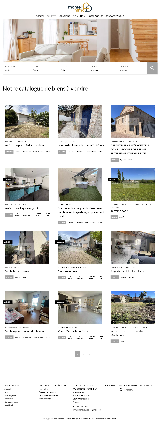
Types (35, 66)
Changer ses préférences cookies (57, 418)
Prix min (95, 66)
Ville (64, 66)
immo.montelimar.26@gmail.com (87, 409)
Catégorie (10, 66)
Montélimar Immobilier (85, 388)
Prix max (124, 66)
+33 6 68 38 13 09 (80, 406)
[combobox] (17, 70)
